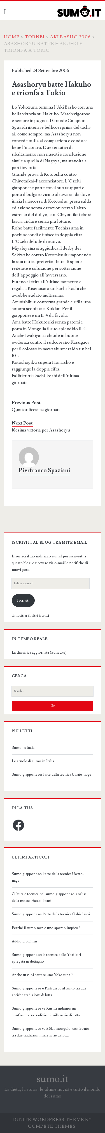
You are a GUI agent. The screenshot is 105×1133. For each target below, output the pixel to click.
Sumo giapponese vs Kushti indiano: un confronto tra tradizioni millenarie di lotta (46, 1011)
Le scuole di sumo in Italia (33, 761)
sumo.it (52, 1079)
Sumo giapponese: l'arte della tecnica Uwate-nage (51, 774)
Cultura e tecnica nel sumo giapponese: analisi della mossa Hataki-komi (49, 897)
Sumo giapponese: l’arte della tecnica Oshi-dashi (51, 914)
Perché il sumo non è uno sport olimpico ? (46, 928)
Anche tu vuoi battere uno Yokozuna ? (42, 975)
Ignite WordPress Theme (48, 1119)
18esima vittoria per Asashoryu (41, 430)
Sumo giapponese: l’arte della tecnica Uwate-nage (48, 877)
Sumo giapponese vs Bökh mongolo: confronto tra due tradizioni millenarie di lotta (50, 1032)
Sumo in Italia (23, 747)
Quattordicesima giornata (36, 409)
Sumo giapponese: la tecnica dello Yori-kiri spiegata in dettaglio (46, 958)
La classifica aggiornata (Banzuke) (39, 652)
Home (12, 37)
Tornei (35, 37)
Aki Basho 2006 (70, 37)
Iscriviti (23, 600)
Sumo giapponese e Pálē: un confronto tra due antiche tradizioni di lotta (49, 991)
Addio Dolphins (25, 941)
